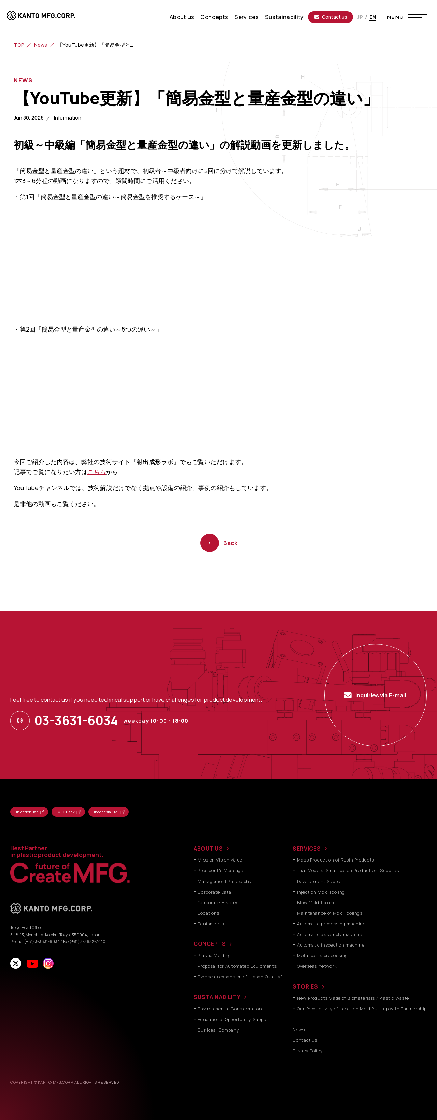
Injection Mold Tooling (321, 892)
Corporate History (217, 903)
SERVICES (307, 848)
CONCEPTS (210, 944)
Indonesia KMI (106, 811)
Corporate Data (214, 892)
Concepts (214, 17)
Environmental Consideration (230, 1009)
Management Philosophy (225, 881)
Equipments (211, 924)
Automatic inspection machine (331, 945)
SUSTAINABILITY (217, 997)
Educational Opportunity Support (234, 1019)
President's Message (220, 870)
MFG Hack (66, 811)
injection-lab (27, 811)
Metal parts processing (322, 955)
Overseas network (316, 966)
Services (246, 17)
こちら (96, 471)
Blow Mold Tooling (316, 903)
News (40, 44)
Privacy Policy (308, 1051)
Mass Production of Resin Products (335, 860)
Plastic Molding (214, 955)
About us (182, 17)
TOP (19, 44)
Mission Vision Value (220, 860)
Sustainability (284, 17)
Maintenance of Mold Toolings (330, 913)
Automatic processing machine (331, 924)
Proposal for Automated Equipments (237, 966)
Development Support (320, 881)
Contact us (330, 17)
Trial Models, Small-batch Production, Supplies (348, 870)
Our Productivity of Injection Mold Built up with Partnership (362, 1009)
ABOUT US (208, 848)
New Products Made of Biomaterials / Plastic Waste (353, 998)
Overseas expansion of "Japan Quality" (240, 977)
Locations (209, 913)
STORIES (305, 986)
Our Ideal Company (218, 1030)
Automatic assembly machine (329, 934)
